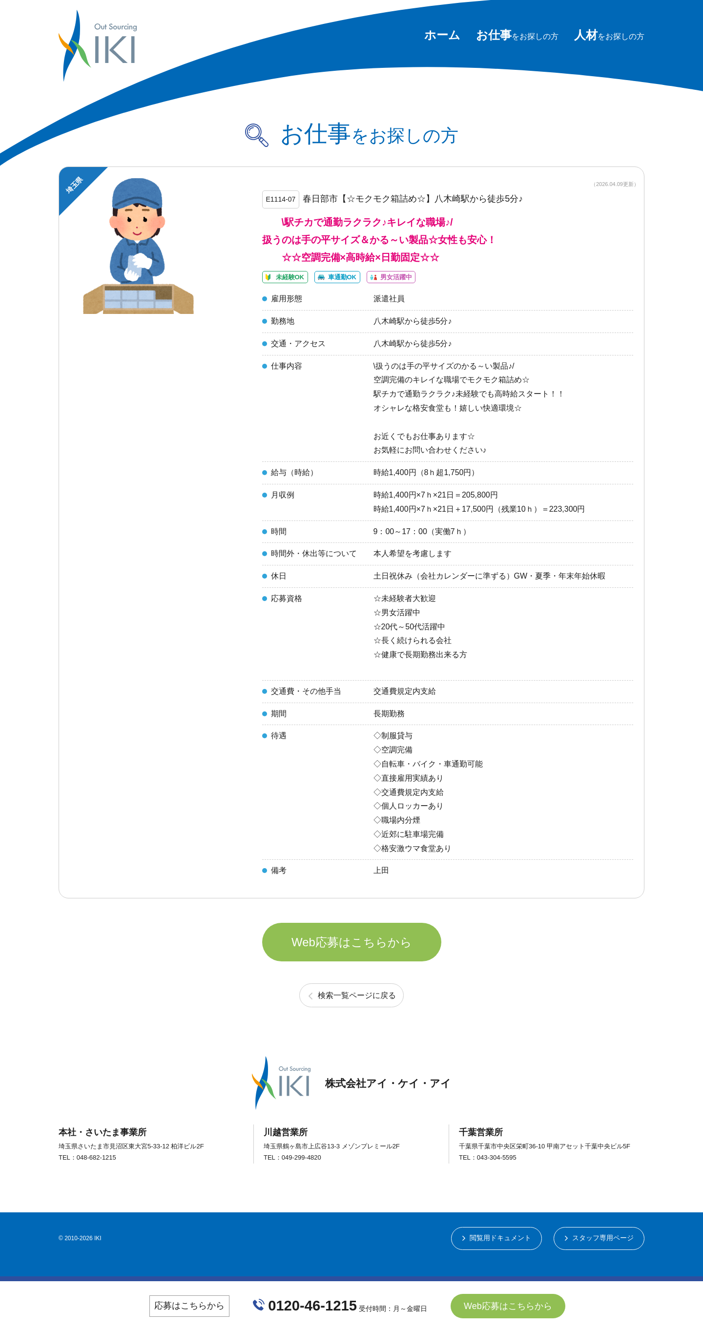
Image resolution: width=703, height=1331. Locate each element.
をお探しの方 (517, 36)
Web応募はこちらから (351, 956)
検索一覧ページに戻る (357, 1012)
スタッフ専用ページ (603, 1256)
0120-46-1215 (312, 1305)
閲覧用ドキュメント (500, 1256)
